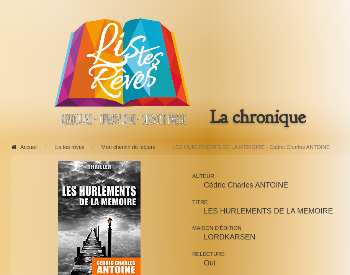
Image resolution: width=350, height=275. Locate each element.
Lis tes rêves (69, 147)
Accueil (24, 147)
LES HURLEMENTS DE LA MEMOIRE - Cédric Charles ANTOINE (251, 147)
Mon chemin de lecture (128, 147)
